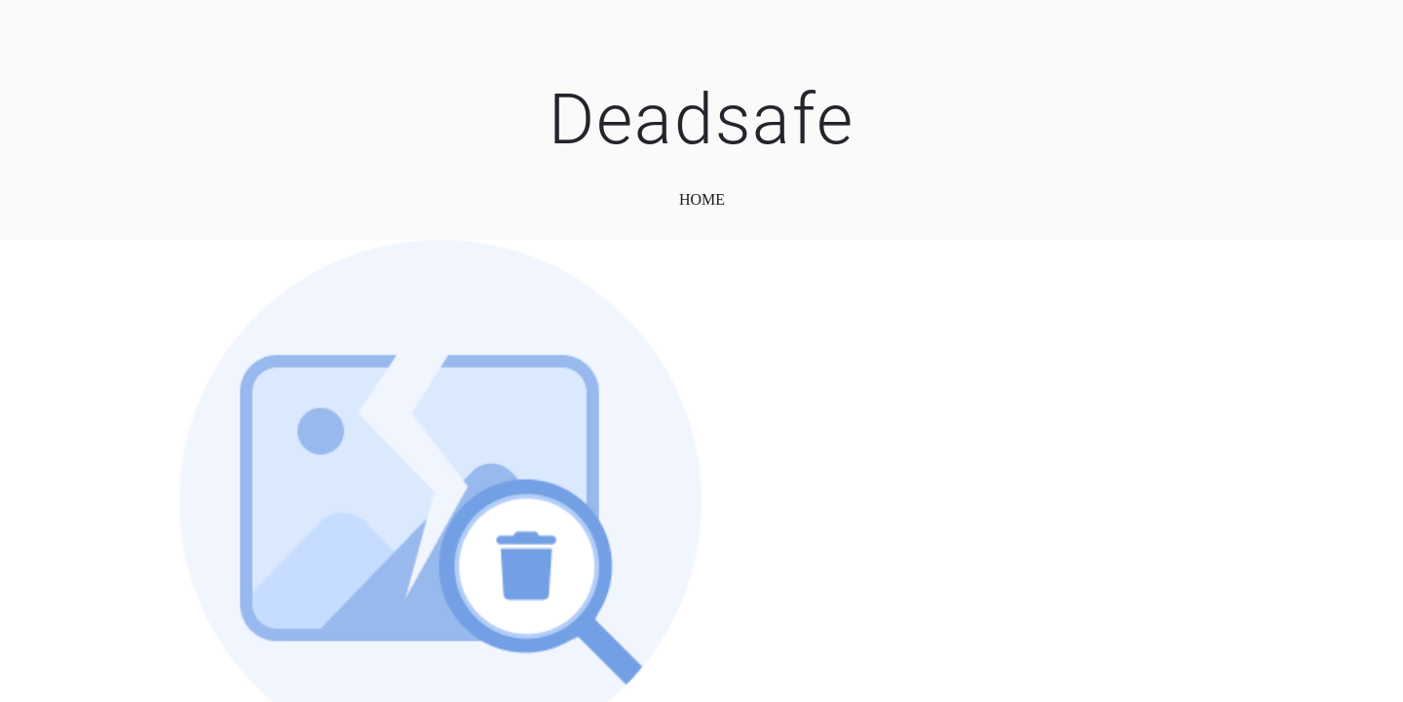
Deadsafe (701, 119)
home (702, 199)
